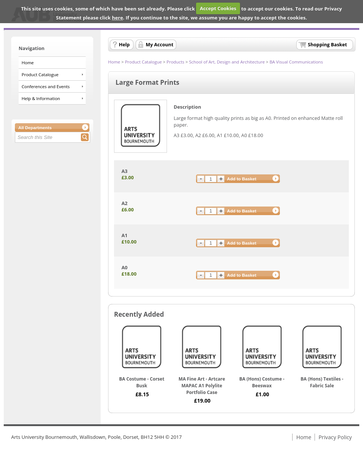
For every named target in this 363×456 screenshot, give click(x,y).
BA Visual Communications (296, 62)
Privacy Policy (335, 437)
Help (124, 44)
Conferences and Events (46, 86)
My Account (159, 44)
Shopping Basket (327, 44)
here (117, 17)
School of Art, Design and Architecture (227, 62)
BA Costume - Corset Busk (141, 382)
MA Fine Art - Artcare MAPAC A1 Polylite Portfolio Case (202, 385)
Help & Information (41, 98)
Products (175, 62)
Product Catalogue (40, 74)
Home (28, 62)
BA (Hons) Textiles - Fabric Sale (322, 382)
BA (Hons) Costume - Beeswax (261, 382)
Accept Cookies (218, 8)
